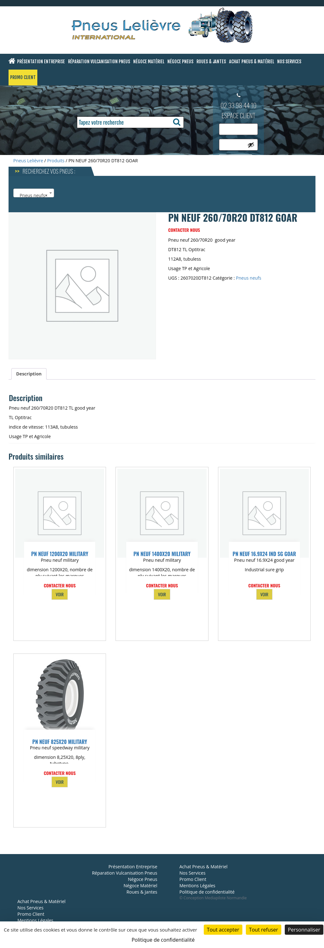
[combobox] (33, 193)
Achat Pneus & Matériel (251, 61)
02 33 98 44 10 (239, 105)
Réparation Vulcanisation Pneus (99, 61)
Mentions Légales (35, 920)
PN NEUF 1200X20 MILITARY (59, 554)
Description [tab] (29, 374)
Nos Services (289, 61)
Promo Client (23, 77)
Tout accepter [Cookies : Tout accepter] (223, 929)
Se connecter (235, 159)
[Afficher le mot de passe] (251, 145)
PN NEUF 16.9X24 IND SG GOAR (264, 554)
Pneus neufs (248, 278)
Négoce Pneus (180, 61)
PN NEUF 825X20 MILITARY (59, 742)
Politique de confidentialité (206, 892)
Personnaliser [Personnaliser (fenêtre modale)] (304, 929)
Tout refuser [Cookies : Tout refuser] (263, 929)
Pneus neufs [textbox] (31, 195)
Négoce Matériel (148, 61)
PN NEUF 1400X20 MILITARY (162, 554)
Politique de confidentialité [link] (163, 939)
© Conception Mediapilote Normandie (213, 898)
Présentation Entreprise (41, 61)
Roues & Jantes (211, 61)
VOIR (60, 594)
